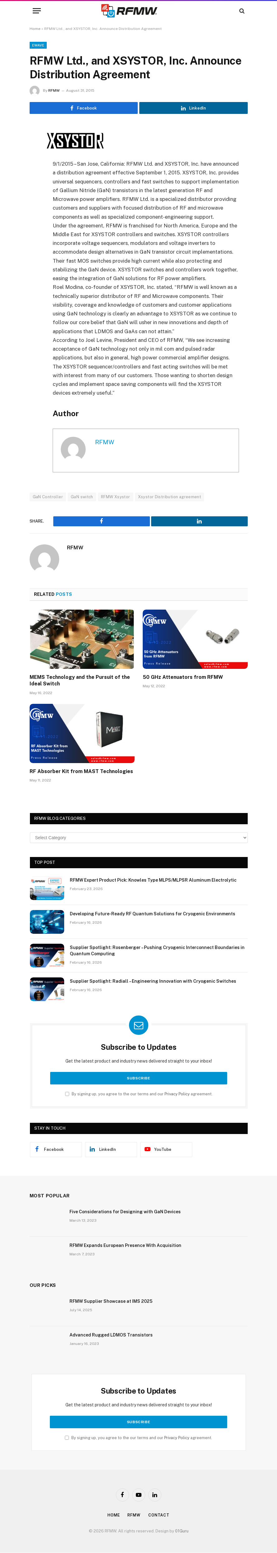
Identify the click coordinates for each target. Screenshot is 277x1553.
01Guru (182, 1531)
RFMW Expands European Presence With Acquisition (125, 1245)
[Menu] (37, 11)
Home (35, 29)
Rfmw (134, 1515)
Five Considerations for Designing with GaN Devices (125, 1212)
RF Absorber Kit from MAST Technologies (81, 772)
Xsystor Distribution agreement (169, 497)
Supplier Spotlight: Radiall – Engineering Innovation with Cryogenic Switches (153, 981)
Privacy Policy (177, 1094)
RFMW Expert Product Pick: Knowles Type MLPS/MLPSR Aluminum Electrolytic (153, 880)
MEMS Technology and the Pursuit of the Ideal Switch (80, 680)
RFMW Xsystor (115, 497)
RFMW (54, 90)
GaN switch (82, 497)
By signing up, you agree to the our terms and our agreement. (139, 1094)
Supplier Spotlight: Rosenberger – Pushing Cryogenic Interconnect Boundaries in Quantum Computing (157, 951)
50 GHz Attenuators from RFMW (183, 677)
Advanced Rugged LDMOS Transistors (111, 1335)
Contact (160, 1515)
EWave (38, 45)
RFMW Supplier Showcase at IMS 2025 (110, 1301)
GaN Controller (48, 497)
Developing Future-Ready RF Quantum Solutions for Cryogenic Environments (152, 914)
